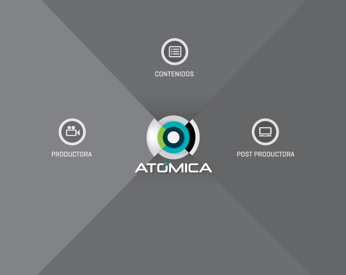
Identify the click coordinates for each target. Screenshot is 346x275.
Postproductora (265, 137)
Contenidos (174, 57)
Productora (72, 137)
